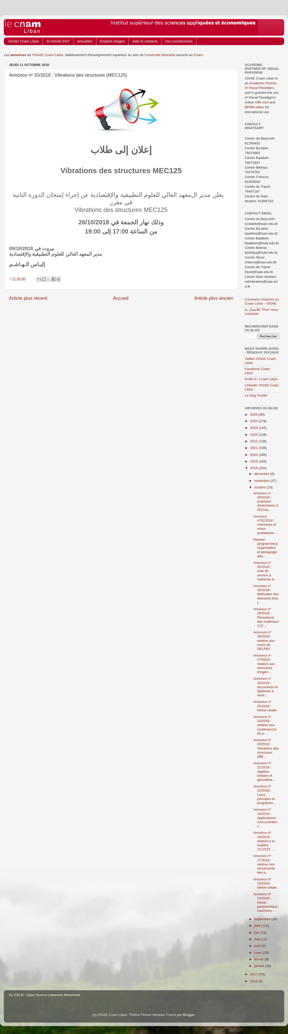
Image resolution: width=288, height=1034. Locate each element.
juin (257, 932)
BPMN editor (254, 107)
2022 (254, 441)
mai (257, 939)
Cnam (198, 55)
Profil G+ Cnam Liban (261, 379)
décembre (262, 474)
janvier (259, 966)
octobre (260, 487)
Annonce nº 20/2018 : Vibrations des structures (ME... (266, 748)
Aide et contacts (145, 41)
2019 (254, 461)
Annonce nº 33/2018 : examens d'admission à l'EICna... (265, 501)
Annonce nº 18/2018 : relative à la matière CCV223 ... (264, 841)
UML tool (262, 102)
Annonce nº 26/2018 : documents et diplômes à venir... (265, 687)
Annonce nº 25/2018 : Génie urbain (265, 706)
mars (258, 953)
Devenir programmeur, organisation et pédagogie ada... (266, 548)
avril (257, 946)
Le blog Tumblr (256, 395)
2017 (254, 974)
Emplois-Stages (112, 41)
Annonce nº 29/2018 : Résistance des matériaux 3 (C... (266, 617)
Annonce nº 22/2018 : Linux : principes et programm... (264, 794)
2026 (254, 414)
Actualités (85, 41)
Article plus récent (28, 298)
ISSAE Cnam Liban (23, 41)
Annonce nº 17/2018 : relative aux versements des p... (264, 864)
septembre (262, 919)
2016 (254, 981)
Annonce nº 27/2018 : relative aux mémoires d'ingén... (264, 664)
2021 (254, 448)
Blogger (189, 1015)
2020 (254, 455)
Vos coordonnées (179, 41)
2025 (254, 421)
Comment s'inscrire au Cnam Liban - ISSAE (262, 301)
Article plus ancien (213, 298)
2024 (254, 428)
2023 (254, 435)
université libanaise (160, 55)
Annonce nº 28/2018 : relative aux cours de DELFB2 (264, 640)
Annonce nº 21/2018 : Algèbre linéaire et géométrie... (264, 771)
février (259, 959)
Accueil (120, 298)
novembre (262, 481)
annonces (18, 55)
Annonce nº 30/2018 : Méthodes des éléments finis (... (266, 594)
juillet (258, 926)
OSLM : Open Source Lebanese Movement (47, 995)
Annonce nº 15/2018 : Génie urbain (265, 883)
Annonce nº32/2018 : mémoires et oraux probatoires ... (265, 524)
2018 (254, 468)
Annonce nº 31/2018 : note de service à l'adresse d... (265, 571)
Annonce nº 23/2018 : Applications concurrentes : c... (266, 818)
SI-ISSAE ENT (58, 41)
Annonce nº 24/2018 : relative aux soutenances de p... (265, 725)
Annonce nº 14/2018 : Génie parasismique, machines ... (266, 902)
